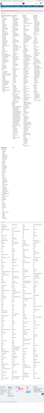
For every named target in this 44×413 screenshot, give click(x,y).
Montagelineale (15, 62)
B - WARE (13, 150)
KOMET (2, 313)
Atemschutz (34, 33)
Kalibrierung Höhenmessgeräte (17, 123)
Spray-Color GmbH (35, 365)
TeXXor (34, 373)
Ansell (34, 237)
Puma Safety (3, 352)
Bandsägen (24, 134)
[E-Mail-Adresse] (37, 404)
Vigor (24, 46)
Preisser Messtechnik (4, 349)
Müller (23, 333)
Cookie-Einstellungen (11, 406)
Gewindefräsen (4, 37)
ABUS (34, 231)
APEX (12, 239)
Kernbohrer (3, 49)
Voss (23, 380)
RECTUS (2, 354)
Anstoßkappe (36, 87)
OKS (33, 337)
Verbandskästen (36, 54)
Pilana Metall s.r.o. (14, 346)
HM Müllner (24, 291)
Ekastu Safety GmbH (36, 264)
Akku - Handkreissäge (26, 72)
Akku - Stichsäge (25, 75)
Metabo (34, 328)
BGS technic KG (3, 250)
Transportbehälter (4, 191)
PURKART (13, 352)
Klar (12, 310)
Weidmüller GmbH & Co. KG (26, 383)
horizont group (14, 294)
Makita (34, 323)
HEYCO (13, 289)
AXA (23, 242)
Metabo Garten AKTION (26, 148)
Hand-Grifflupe (15, 87)
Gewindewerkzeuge (5, 25)
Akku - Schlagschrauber (26, 63)
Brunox (34, 253)
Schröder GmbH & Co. (4, 362)
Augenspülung (36, 49)
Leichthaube (35, 39)
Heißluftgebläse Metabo (26, 91)
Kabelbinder (3, 208)
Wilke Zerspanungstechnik (26, 386)
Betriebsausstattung (4, 202)
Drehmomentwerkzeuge (26, 26)
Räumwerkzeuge (4, 45)
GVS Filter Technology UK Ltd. (26, 281)
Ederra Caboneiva (35, 262)
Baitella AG (2, 245)
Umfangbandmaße (15, 66)
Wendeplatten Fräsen (5, 32)
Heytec (23, 289)
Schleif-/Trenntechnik (4, 70)
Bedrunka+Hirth (4, 152)
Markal (13, 325)
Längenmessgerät (15, 136)
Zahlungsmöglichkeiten (3, 399)
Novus (23, 336)
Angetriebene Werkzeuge (5, 58)
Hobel (24, 87)
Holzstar (13, 292)
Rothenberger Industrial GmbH (16, 357)
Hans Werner (24, 283)
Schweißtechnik (25, 128)
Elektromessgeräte (15, 135)
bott (1, 253)
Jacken (35, 45)
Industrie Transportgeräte (5, 193)
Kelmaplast (34, 307)
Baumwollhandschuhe (37, 66)
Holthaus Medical (35, 291)
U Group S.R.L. (14, 374)
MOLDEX (34, 331)
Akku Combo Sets (25, 68)
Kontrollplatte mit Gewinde (16, 99)
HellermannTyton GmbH (15, 288)
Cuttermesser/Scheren (26, 30)
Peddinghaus (35, 343)
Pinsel (3, 213)
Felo (12, 270)
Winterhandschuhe (36, 75)
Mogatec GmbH (24, 331)
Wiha (1, 386)
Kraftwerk (13, 313)
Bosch (34, 251)
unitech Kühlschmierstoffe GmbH (27, 376)
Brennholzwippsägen (26, 142)
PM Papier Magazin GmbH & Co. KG (27, 348)
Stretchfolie (3, 218)
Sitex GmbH (13, 363)
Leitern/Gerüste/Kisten (5, 187)
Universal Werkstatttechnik (27, 129)
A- (37, 0)
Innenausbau (25, 113)
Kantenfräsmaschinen (26, 101)
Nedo (12, 334)
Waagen (14, 141)
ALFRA (23, 234)
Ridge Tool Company (36, 354)
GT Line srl (2, 281)
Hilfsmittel (35, 51)
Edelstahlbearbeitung (26, 107)
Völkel (2, 380)
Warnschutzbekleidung (37, 30)
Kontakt (1, 398)
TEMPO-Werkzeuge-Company (5, 373)
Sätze (13, 38)
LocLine (13, 320)
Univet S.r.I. (34, 376)
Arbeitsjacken (36, 20)
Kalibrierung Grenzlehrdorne (17, 119)
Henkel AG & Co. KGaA (36, 288)
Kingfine (23, 308)
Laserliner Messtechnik (16, 137)
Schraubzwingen (4, 68)
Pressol (13, 349)
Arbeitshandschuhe (36, 65)
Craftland (23, 258)
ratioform (34, 352)
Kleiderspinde (4, 177)
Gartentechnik (24, 138)
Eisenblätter (13, 264)
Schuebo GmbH (24, 362)
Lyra (33, 322)
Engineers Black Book (5, 52)
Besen (3, 203)
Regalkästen (3, 188)
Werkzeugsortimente (26, 43)
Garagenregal (4, 167)
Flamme (2, 272)
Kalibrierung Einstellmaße (16, 109)
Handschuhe (35, 64)
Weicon (13, 383)
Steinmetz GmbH (35, 368)
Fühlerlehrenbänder (15, 45)
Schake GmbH (24, 360)
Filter (35, 35)
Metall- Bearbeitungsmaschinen (27, 127)
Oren (12, 340)
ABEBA (23, 231)
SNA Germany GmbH (36, 363)
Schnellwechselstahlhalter (5, 63)
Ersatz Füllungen (36, 50)
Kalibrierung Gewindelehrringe (17, 118)
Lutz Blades (24, 322)
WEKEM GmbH (35, 383)
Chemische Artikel (3, 197)
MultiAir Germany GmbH (36, 333)
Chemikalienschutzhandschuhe (38, 67)
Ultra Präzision (3, 376)
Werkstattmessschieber (16, 25)
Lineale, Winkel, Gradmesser (16, 57)
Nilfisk (34, 334)
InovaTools (34, 297)
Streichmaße (14, 83)
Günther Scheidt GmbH (15, 281)
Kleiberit (23, 310)
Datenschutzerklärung (38, 399)
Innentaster (14, 78)
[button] (36, 3)
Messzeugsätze (15, 20)
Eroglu (34, 267)
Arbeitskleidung (35, 18)
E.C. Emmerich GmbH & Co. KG (37, 261)
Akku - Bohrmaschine (26, 60)
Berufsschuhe (36, 92)
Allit (33, 234)
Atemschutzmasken (36, 34)
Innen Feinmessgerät (16, 34)
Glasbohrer (3, 24)
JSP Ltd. (23, 303)
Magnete (3, 65)
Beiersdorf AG (35, 247)
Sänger (23, 359)
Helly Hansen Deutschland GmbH (26, 288)
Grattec (13, 280)
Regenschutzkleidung (37, 28)
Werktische (3, 155)
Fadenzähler (14, 86)
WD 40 (2, 383)
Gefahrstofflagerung (5, 192)
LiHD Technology (25, 116)
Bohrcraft (13, 251)
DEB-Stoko (34, 258)
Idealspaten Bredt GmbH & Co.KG (16, 297)
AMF (1, 237)
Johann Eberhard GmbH (36, 301)
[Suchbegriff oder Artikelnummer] (18, 3)
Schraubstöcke (4, 64)
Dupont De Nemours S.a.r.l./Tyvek (5, 261)
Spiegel (3, 178)
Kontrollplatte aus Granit (16, 97)
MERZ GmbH (3, 328)
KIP (33, 308)
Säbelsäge (24, 86)
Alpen (2, 236)
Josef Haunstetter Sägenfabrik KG (16, 303)
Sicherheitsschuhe (35, 91)
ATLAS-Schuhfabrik (14, 242)
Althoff (23, 236)
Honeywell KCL (3, 294)
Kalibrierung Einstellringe (16, 110)
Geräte (35, 36)
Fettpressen (3, 207)
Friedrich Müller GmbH (25, 273)
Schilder (3, 186)
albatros (2, 234)
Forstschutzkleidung (37, 24)
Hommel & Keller (24, 292)
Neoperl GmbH (24, 334)
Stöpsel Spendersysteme (37, 61)
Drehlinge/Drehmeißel (5, 42)
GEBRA (34, 275)
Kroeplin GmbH (24, 313)
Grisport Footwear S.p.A (36, 280)
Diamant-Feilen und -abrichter (6, 93)
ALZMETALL (34, 236)
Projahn (2, 351)
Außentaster (14, 72)
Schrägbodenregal (4, 170)
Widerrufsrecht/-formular (10, 403)
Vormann (13, 380)
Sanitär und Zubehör (26, 52)
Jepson (23, 301)
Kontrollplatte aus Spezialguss (17, 98)
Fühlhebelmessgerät (15, 33)
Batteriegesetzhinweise (11, 405)
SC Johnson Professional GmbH (5, 360)
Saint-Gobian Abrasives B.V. (15, 359)
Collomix (23, 256)
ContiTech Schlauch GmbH (4, 258)
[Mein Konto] (38, 3)
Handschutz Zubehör (37, 76)
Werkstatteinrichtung (26, 42)
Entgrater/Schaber (25, 31)
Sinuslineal (14, 63)
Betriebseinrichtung (4, 151)
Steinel (23, 368)
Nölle (12, 336)
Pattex (2, 343)
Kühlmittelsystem (4, 209)
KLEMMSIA (34, 310)
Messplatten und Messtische (16, 94)
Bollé (23, 251)
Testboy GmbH (24, 373)
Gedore (24, 48)
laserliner (23, 317)
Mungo (2, 334)
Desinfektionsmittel (37, 82)
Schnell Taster (15, 39)
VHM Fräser (3, 31)
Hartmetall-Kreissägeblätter (6, 84)
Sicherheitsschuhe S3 (37, 97)
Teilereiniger (4, 219)
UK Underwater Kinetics (25, 374)
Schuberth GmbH (14, 362)
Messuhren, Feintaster (15, 30)
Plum (12, 348)
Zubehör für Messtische (16, 102)
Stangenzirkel (14, 82)
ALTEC (13, 236)
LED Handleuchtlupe (15, 89)
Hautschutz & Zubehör (36, 77)
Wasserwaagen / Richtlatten (16, 142)
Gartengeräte (25, 77)
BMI (23, 250)
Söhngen (2, 365)
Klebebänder (4, 201)
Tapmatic (23, 371)
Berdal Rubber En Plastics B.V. (26, 248)
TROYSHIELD (3, 374)
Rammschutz (4, 181)
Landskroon (13, 317)
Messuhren (14, 36)
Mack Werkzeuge (14, 323)
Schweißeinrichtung (5, 161)
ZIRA (12, 389)
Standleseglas (15, 91)
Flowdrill (23, 272)
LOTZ (34, 320)
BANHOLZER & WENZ (15, 245)
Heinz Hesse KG (35, 286)
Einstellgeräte (14, 104)
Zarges (23, 388)
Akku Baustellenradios (26, 66)
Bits (24, 25)
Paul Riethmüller (14, 343)
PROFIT (34, 349)
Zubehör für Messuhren (16, 40)
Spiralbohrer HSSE (4, 20)
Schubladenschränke (5, 157)
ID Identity (2, 297)
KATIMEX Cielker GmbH (25, 307)
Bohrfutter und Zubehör (5, 54)
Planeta (34, 346)
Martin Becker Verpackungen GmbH (38, 325)
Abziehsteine (4, 92)
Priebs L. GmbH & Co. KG (25, 349)
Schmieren (3, 217)
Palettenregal (4, 173)
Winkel (14, 67)
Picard (2, 346)
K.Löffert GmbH (3, 304)
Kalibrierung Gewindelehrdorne (17, 117)
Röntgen (2, 357)
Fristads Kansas (35, 273)
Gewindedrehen (4, 36)
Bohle (2, 251)
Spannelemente (4, 66)
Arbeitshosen (36, 19)
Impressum (9, 399)
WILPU (34, 386)
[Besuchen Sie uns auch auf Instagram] (3, 408)
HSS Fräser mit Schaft (5, 30)
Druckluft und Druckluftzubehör (27, 124)
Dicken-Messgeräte (15, 134)
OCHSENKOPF (14, 337)
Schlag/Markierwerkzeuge (26, 36)
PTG (33, 351)
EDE (23, 262)
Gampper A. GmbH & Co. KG (15, 275)
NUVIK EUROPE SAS (14, 227)
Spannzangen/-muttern (5, 59)
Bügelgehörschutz (36, 59)
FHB (33, 270)
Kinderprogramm (35, 85)
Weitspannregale (4, 171)
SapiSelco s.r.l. (35, 359)
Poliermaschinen (25, 118)
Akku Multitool (25, 69)
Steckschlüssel (25, 20)
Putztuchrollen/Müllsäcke (5, 214)
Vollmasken (35, 40)
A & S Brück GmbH (3, 231)
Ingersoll (23, 297)
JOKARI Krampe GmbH (4, 303)
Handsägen (3, 89)
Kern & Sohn (13, 308)
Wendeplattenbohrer (5, 41)
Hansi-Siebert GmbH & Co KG (37, 283)
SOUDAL (23, 365)
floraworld (13, 272)
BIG (12, 250)
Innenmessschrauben (16, 29)
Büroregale (3, 172)
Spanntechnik (3, 53)
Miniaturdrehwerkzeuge (5, 35)
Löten (3, 212)
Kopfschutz (34, 86)
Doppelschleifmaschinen (26, 97)
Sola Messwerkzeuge (14, 365)
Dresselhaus (24, 259)
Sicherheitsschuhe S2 (37, 96)
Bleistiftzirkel (14, 73)
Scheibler (34, 360)
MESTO (13, 328)
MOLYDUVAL (2, 333)
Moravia (13, 333)
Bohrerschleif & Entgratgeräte (27, 137)
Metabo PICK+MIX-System (27, 65)
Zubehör (35, 56)
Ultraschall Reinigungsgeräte (6, 196)
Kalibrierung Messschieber (16, 125)
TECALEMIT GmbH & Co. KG (37, 371)
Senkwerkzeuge (4, 26)
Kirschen (2, 310)
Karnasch (13, 307)
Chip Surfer (3, 48)
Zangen (24, 27)
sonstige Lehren (15, 55)
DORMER (13, 259)
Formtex (34, 272)
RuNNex (34, 357)
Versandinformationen (3, 400)
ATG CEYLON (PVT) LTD (4, 242)
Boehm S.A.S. (35, 250)
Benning (13, 248)
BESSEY (34, 248)
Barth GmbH (24, 245)
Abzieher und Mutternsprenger (27, 37)
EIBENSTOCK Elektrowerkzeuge (27, 106)
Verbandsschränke (36, 55)
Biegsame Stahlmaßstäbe (16, 60)
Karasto (34, 304)
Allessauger (25, 96)
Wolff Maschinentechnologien (5, 388)
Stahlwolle (3, 94)
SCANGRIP (13, 360)
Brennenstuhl (14, 253)
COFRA (13, 256)
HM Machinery (14, 291)
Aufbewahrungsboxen (36, 41)
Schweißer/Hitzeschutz (37, 72)
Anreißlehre (14, 71)
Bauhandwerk (25, 49)
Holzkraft (2, 292)
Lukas (2, 322)
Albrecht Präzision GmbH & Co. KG (16, 234)
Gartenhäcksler (25, 143)
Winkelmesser (15, 68)
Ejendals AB (24, 264)
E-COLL (2, 262)
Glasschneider (25, 35)
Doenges (2, 259)
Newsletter (2, 404)
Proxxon (23, 351)
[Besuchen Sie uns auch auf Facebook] (1, 408)
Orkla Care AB (24, 340)
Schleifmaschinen (25, 132)
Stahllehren (14, 56)
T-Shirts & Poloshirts (37, 46)
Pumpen (24, 112)
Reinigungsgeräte (25, 111)
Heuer (2, 289)
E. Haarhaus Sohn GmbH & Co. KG (27, 261)
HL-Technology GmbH (4, 291)
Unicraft (13, 376)
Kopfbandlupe (15, 88)
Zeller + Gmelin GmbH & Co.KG (37, 388)
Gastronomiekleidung (37, 25)
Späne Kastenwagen (5, 182)
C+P (1, 256)
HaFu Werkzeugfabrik (36, 281)
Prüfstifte (14, 52)
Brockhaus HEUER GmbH (25, 253)
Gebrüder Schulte (3, 277)
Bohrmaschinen (25, 80)
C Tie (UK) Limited (3, 227)
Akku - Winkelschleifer (26, 76)
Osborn (34, 340)
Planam (23, 346)
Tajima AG (2, 371)
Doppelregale (4, 162)
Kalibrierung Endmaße (16, 111)
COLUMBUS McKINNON (36, 256)
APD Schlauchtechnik (4, 239)
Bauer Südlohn (3, 247)
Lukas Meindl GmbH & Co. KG (16, 322)
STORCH (23, 227)
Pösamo (34, 348)
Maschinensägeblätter (5, 88)
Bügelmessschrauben (16, 28)
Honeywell (34, 292)
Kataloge (1, 403)
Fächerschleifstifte (4, 74)
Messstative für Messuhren (16, 35)
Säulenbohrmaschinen (26, 121)
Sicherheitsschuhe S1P (37, 95)
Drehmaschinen (25, 123)
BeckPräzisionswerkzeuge (15, 247)
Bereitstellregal (4, 165)
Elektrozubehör (25, 18)
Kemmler (2, 308)
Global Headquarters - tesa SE (5, 280)
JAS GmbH (2, 301)
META (23, 328)
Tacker (24, 32)
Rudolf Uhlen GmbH (25, 357)
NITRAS (2, 336)
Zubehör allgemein (4, 160)
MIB (1, 331)
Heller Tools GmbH (3, 288)
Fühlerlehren (14, 44)
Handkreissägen (25, 85)
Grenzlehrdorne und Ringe (16, 50)
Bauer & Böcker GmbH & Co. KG (37, 245)
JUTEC (34, 303)
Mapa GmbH (2, 325)
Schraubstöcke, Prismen (15, 103)
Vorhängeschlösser (26, 47)
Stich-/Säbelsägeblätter (5, 87)
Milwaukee (24, 54)
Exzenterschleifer (25, 88)
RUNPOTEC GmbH (3, 359)
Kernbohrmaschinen (26, 102)
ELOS (2, 267)
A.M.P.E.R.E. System (14, 231)
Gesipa (23, 277)
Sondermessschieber (16, 23)
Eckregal (3, 166)
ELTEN (13, 267)
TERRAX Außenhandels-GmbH (16, 373)
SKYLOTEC (23, 363)
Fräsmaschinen (25, 122)
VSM (33, 380)
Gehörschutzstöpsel (37, 60)
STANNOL (2, 368)
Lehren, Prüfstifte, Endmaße (15, 41)
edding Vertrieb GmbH (15, 262)
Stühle (3, 176)
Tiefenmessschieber (15, 24)
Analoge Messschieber (16, 18)
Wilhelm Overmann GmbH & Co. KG (16, 386)
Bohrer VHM (3, 21)
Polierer (24, 90)
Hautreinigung (36, 80)
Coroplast (13, 258)
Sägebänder (3, 82)
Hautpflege (35, 81)
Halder (2, 283)
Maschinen (23, 117)
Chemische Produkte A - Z (5, 198)
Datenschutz (9, 400)
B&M (33, 242)
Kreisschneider (4, 40)
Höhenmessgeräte (15, 77)
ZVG (23, 389)
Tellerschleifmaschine (26, 133)
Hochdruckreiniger (25, 108)
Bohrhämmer (25, 81)
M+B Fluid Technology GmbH (5, 323)
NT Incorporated (35, 336)
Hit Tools (34, 289)
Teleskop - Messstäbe (16, 140)
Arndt (23, 239)
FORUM (13, 273)
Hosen (35, 44)
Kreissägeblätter (4, 83)
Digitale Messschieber (16, 19)
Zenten (2, 389)
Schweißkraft (3, 363)
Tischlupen (14, 93)
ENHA (23, 267)
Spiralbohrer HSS (4, 19)
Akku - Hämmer (25, 64)
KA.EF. (13, 304)
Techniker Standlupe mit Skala (17, 92)
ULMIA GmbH (35, 374)
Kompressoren (25, 98)
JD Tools (13, 301)
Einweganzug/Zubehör (37, 23)
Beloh (2, 248)
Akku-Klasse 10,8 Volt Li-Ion (27, 57)
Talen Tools (13, 371)
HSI (23, 294)
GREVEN (23, 280)
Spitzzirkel (14, 81)
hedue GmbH (3, 286)
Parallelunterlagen (15, 51)
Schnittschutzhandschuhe (37, 71)
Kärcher (2, 307)
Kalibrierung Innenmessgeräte (17, 124)
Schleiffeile (25, 103)
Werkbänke (3, 156)
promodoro (13, 351)
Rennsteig (13, 354)
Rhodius (23, 354)
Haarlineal (14, 61)
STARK (13, 368)
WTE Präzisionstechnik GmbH (16, 388)
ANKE (23, 237)
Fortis (2, 273)
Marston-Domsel (24, 325)
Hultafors (34, 294)
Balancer (24, 92)
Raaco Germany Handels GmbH (26, 352)
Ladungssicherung (4, 69)
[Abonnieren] (42, 404)
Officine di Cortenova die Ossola (26, 337)
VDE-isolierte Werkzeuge (26, 41)
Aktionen (23, 147)
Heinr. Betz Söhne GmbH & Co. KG (27, 286)
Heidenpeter (13, 286)
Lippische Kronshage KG (4, 320)
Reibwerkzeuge (4, 27)
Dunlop (34, 259)
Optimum (2, 340)
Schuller (34, 362)
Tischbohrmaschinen (26, 119)
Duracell (13, 261)
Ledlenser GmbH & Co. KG (36, 317)
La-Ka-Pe (2, 317)
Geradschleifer (25, 82)
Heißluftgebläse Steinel (26, 93)
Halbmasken (35, 38)
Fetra (23, 270)
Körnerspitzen (4, 60)
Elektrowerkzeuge (24, 53)
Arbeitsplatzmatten (4, 183)
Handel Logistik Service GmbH (16, 283)
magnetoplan (24, 323)
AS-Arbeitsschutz (35, 239)
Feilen (3, 71)
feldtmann (2, 270)
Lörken (23, 320)
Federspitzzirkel (15, 76)
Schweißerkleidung (36, 29)
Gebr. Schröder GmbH (25, 275)
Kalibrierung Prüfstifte (16, 128)
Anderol (13, 237)
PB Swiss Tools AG (24, 343)
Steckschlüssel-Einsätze (26, 19)
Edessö (2, 264)
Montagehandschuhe (37, 70)
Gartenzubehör (25, 144)
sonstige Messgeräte (14, 131)
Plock (2, 348)
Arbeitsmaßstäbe (15, 58)
